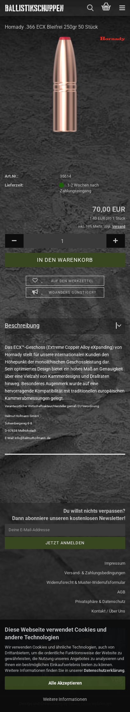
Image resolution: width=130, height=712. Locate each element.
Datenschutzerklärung (104, 670)
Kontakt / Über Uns (108, 611)
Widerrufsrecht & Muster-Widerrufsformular (86, 582)
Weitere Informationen (65, 699)
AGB (121, 592)
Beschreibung (22, 325)
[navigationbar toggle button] (122, 8)
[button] (14, 241)
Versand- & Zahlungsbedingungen (94, 572)
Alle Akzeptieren (65, 683)
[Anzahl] (65, 241)
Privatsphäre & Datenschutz (100, 601)
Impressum (115, 563)
